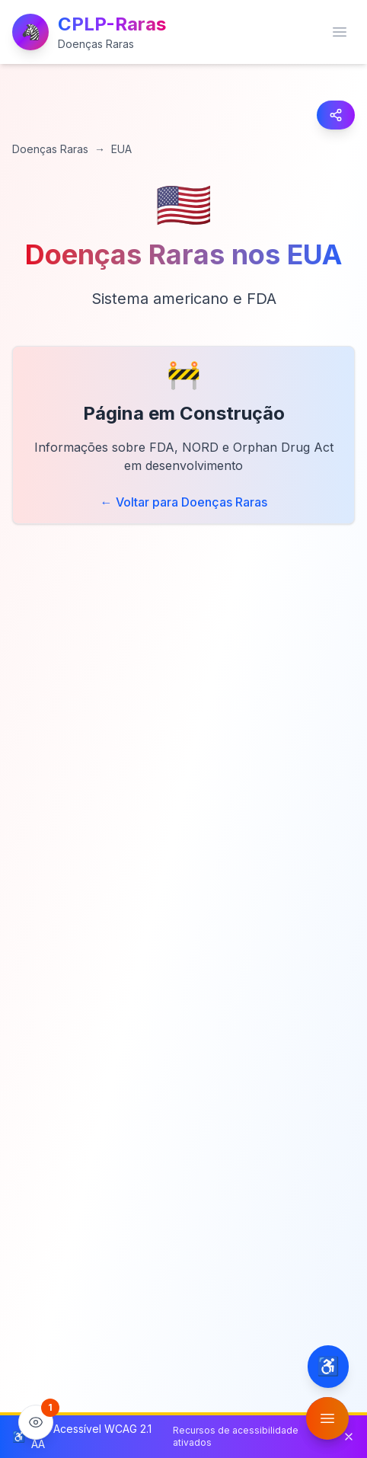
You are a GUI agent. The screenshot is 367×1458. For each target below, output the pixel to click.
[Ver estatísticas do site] (35, 1422)
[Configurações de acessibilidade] (328, 1366)
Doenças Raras (50, 148)
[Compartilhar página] (336, 115)
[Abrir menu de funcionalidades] (327, 1418)
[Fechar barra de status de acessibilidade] (349, 1437)
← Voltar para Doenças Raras (184, 502)
